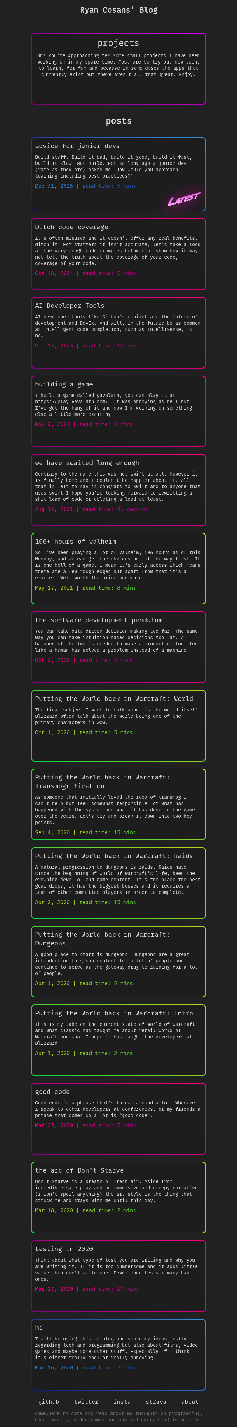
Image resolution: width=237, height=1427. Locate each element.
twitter (86, 1402)
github (48, 1402)
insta (122, 1402)
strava (156, 1402)
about (190, 1402)
